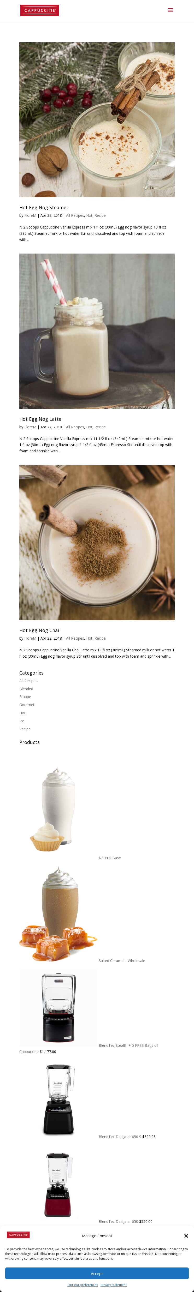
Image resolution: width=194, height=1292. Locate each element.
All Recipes (75, 215)
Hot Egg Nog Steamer (43, 207)
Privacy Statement (114, 1285)
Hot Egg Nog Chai (39, 630)
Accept (97, 1273)
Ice (21, 720)
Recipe (100, 215)
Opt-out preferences (82, 1285)
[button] (186, 1236)
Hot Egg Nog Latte (40, 419)
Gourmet (26, 704)
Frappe (25, 696)
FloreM (30, 215)
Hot (89, 215)
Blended (26, 688)
